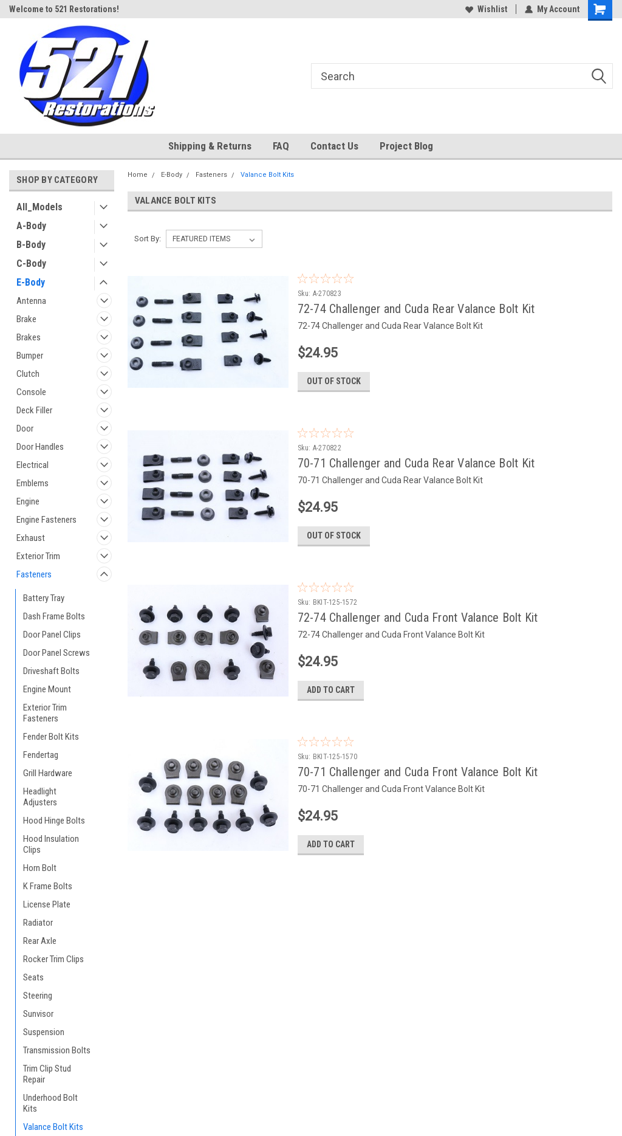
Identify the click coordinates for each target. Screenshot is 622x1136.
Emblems (32, 483)
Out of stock (334, 381)
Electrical (32, 465)
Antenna (31, 300)
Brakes (28, 337)
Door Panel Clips (52, 634)
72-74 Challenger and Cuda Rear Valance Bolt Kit (416, 308)
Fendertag (40, 754)
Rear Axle (39, 940)
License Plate (46, 904)
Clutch (27, 373)
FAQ (281, 146)
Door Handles (40, 446)
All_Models (39, 207)
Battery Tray (43, 598)
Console (31, 392)
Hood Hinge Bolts (54, 820)
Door (24, 428)
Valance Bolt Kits (53, 1126)
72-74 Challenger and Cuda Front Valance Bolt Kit (418, 617)
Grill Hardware (47, 773)
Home (138, 175)
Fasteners (34, 574)
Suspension (43, 1032)
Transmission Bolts (57, 1050)
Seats (33, 977)
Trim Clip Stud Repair (47, 1074)
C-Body (31, 263)
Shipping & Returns (209, 146)
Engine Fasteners (46, 519)
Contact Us (334, 146)
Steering (37, 995)
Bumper (29, 355)
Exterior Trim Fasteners (45, 713)
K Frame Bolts (47, 886)
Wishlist (486, 9)
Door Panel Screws (56, 652)
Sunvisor (38, 1013)
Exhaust (30, 537)
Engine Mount (47, 689)
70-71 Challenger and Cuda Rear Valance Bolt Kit (416, 463)
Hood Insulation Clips (51, 844)
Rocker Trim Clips (53, 959)
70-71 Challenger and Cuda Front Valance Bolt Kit (418, 772)
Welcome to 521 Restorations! (64, 9)
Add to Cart (331, 690)
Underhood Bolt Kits (50, 1103)
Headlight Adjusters (40, 797)
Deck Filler (34, 410)
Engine (27, 501)
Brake (26, 319)
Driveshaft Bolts (51, 671)
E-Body (30, 282)
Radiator (38, 922)
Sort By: (147, 238)
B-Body (31, 244)
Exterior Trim (38, 556)
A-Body (31, 226)
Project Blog (406, 146)
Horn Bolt (39, 867)
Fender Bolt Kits (51, 736)
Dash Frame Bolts (54, 616)
